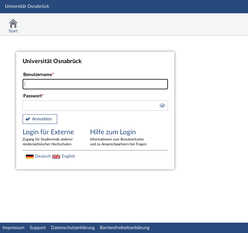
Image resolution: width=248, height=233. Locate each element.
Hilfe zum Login (119, 138)
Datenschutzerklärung (73, 228)
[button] (162, 106)
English (68, 156)
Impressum (14, 228)
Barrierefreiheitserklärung (125, 228)
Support (38, 228)
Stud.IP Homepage (223, 22)
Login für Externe (52, 138)
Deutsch (43, 156)
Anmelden (42, 119)
